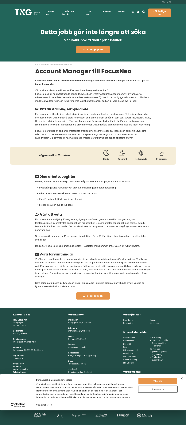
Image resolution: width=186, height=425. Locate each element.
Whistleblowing (20, 375)
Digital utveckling (159, 343)
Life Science (128, 363)
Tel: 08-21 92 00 (20, 325)
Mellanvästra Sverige (159, 380)
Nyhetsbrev (18, 364)
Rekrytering (128, 320)
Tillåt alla (157, 396)
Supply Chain (157, 360)
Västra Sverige (129, 380)
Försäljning (128, 353)
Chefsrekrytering (130, 360)
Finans (126, 347)
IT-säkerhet (156, 346)
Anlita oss (49, 13)
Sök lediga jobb (159, 13)
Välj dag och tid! (20, 333)
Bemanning (128, 323)
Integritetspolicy (20, 369)
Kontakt (122, 11)
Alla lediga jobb (93, 49)
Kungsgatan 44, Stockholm (24, 342)
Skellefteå (72, 369)
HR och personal (130, 350)
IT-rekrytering (155, 337)
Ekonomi (127, 344)
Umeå (70, 361)
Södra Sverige (129, 383)
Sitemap (17, 366)
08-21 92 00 (166, 2)
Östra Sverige (129, 377)
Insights (107, 11)
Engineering (157, 354)
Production (156, 357)
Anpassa (158, 403)
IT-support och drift (160, 340)
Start (36, 64)
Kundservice (128, 341)
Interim (153, 320)
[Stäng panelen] (182, 393)
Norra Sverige (156, 383)
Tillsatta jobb (45, 64)
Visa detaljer (42, 419)
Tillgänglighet (19, 372)
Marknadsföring (130, 356)
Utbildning (154, 323)
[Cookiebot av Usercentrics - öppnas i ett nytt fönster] (18, 420)
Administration (129, 337)
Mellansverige (156, 377)
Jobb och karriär (68, 13)
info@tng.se (18, 322)
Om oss (89, 13)
